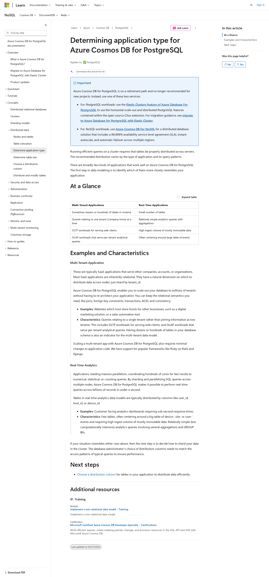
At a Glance (230, 35)
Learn (74, 28)
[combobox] (25, 33)
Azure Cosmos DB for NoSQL (135, 129)
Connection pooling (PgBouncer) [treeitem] (21, 212)
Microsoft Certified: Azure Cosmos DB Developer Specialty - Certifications (113, 525)
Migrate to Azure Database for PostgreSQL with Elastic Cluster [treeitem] (28, 73)
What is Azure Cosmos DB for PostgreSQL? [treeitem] (27, 61)
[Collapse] (46, 25)
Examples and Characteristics (240, 40)
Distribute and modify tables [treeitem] (29, 175)
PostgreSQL (122, 28)
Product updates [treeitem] (20, 82)
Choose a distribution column (96, 474)
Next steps (230, 45)
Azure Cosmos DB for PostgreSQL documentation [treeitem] (26, 43)
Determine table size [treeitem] (25, 157)
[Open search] (251, 5)
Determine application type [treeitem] (28, 150)
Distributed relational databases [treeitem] (28, 109)
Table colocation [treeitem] (22, 143)
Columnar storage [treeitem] (20, 234)
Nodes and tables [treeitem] (23, 136)
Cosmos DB (102, 28)
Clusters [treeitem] (15, 116)
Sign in (261, 5)
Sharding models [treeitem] (20, 123)
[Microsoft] (6, 5)
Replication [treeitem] (16, 202)
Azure (86, 28)
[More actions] (195, 28)
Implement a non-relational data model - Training (99, 509)
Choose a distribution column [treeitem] (25, 166)
